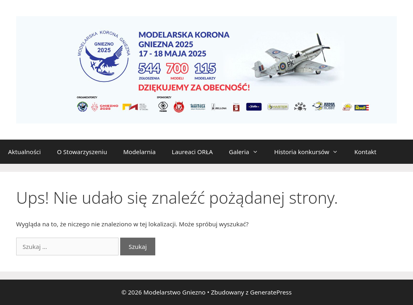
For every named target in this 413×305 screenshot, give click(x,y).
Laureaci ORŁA (192, 152)
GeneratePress (271, 292)
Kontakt (365, 152)
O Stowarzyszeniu (82, 152)
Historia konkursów (310, 152)
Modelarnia (139, 152)
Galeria (247, 152)
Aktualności (24, 152)
